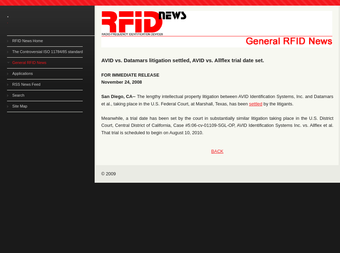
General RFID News (29, 62)
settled (256, 103)
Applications (22, 73)
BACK (217, 151)
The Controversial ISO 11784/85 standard (47, 52)
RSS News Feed (26, 84)
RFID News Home (27, 41)
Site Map (19, 106)
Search (18, 95)
